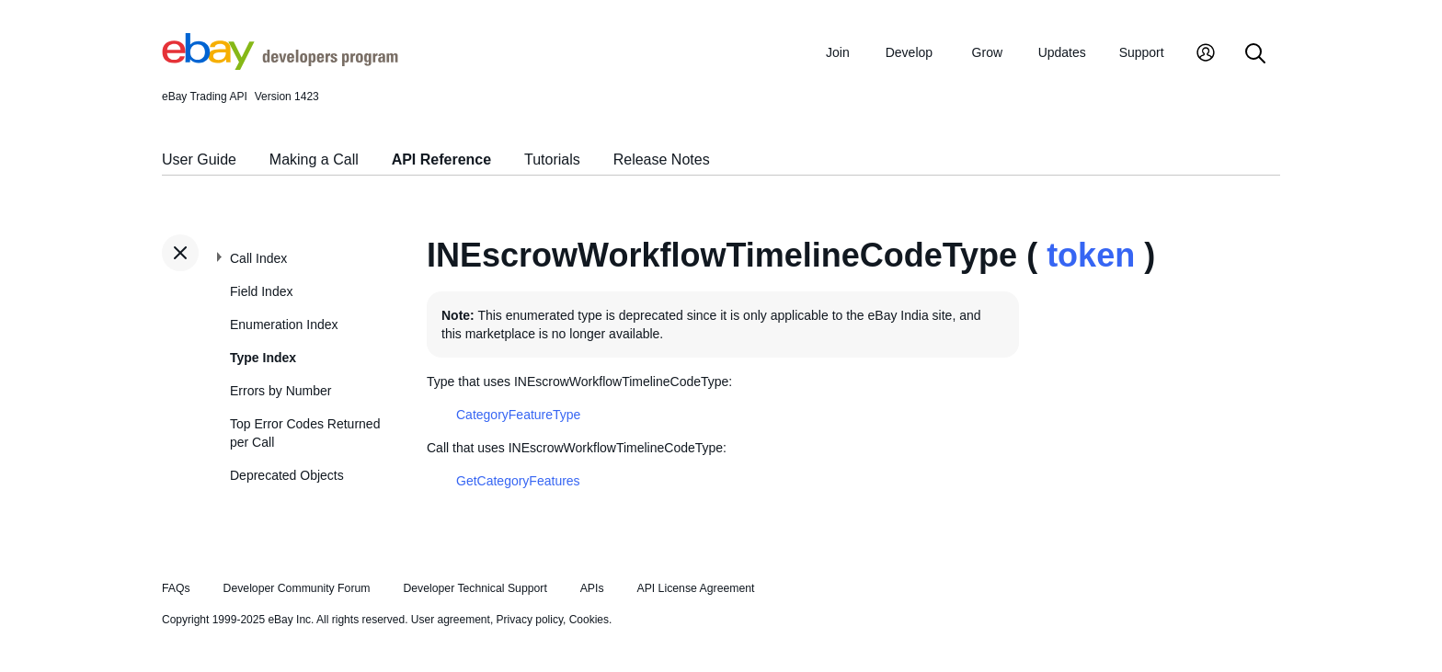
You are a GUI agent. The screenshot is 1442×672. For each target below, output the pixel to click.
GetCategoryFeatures (518, 480)
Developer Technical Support (474, 588)
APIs (592, 588)
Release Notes (661, 159)
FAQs (176, 588)
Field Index (261, 291)
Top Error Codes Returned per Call (305, 433)
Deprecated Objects (287, 475)
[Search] (1255, 54)
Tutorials (552, 159)
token (1091, 255)
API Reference (442, 159)
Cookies (589, 619)
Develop (909, 52)
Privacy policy (530, 619)
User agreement (450, 619)
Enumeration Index (284, 324)
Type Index (263, 357)
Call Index (258, 258)
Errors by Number (280, 390)
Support (1141, 52)
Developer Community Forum (297, 588)
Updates (1062, 52)
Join (838, 52)
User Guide (199, 159)
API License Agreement (695, 588)
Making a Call (314, 159)
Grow (987, 52)
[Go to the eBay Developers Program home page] (280, 65)
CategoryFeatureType (518, 414)
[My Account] (1205, 54)
